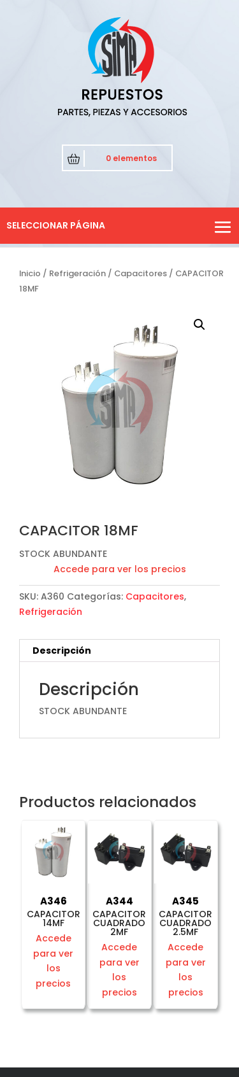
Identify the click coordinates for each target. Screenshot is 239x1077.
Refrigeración (77, 273)
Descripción (62, 650)
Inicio (30, 273)
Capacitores (140, 273)
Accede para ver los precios (120, 569)
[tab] (119, 651)
